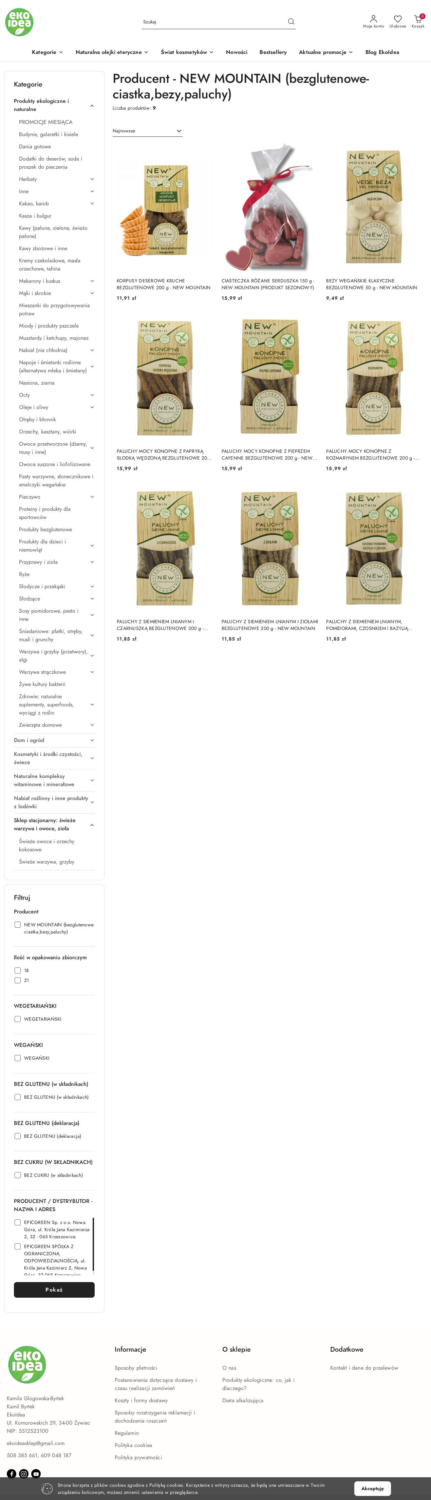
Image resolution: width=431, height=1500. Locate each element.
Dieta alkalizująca (242, 1400)
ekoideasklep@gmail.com (35, 1443)
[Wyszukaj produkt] (219, 22)
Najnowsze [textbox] (124, 131)
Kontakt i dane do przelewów (364, 1368)
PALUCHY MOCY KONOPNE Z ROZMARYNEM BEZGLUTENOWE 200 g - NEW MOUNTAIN (370, 455)
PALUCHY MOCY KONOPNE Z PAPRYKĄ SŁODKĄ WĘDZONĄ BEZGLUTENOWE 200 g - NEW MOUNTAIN (163, 455)
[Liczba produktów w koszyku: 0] (418, 22)
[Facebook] (11, 1474)
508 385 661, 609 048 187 (39, 1455)
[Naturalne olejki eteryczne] (112, 52)
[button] (47, 52)
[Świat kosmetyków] (187, 52)
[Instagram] (24, 1474)
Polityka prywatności (138, 1457)
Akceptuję (372, 1488)
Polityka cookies (133, 1445)
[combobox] (148, 131)
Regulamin (127, 1433)
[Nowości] (236, 52)
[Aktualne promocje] (326, 52)
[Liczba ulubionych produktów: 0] (398, 22)
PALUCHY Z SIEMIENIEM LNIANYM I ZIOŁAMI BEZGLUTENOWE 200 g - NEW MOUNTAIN (270, 625)
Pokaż (54, 1290)
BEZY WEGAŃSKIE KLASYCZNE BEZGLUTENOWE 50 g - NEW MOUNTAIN (371, 284)
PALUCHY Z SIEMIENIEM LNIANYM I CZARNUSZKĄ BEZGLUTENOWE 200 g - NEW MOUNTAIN (160, 625)
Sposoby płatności (136, 1368)
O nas (229, 1368)
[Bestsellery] (273, 52)
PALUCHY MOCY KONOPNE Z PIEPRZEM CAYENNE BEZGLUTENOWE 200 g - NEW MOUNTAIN (267, 455)
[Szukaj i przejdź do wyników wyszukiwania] (291, 22)
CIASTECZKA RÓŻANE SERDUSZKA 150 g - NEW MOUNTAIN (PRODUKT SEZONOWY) (268, 284)
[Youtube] (36, 1474)
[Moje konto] (373, 22)
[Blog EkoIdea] (382, 52)
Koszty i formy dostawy (141, 1400)
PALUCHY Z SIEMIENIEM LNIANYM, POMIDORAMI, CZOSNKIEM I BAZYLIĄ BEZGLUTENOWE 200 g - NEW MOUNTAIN (373, 625)
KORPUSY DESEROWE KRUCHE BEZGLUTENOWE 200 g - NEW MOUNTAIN (163, 284)
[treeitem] (54, 105)
